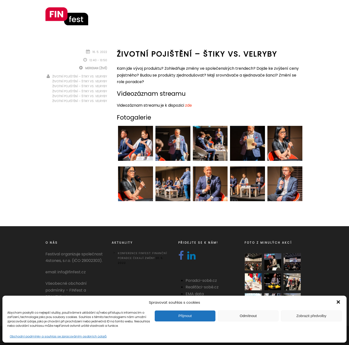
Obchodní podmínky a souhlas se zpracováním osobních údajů (58, 336)
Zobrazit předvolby (311, 316)
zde (188, 105)
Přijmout (185, 316)
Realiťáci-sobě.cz (202, 287)
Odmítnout (248, 316)
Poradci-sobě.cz (201, 280)
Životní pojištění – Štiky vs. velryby (79, 76)
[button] (339, 302)
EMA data (195, 294)
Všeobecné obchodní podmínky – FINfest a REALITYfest (66, 290)
